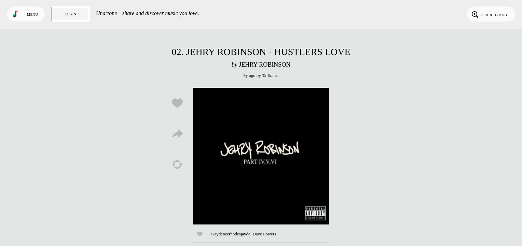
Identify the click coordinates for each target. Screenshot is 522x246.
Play (261, 156)
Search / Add (488, 14)
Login (70, 14)
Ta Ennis (270, 75)
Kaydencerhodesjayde (230, 233)
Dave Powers (264, 233)
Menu (32, 14)
